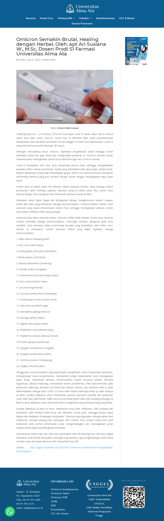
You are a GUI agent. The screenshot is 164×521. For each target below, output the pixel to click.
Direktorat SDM (59, 497)
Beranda (31, 18)
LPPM (54, 501)
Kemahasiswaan (105, 18)
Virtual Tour (46, 18)
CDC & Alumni (127, 18)
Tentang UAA (64, 18)
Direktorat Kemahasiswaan (64, 489)
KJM (53, 505)
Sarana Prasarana (82, 23)
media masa (48, 59)
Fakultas (84, 18)
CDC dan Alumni (59, 513)
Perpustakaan (58, 509)
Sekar (22, 59)
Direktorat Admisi (60, 493)
